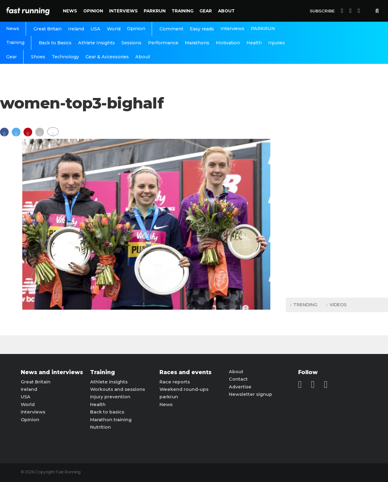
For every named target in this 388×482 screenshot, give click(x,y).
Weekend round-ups (183, 389)
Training (183, 10)
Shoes (38, 57)
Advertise (240, 387)
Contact (238, 379)
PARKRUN (155, 10)
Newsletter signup (250, 394)
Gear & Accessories (107, 57)
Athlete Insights (96, 43)
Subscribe (322, 10)
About (226, 10)
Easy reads (202, 29)
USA (95, 29)
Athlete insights (109, 382)
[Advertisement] (336, 195)
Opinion (93, 10)
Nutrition (100, 427)
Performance (163, 43)
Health (254, 43)
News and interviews (52, 372)
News (70, 10)
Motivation (228, 43)
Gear (205, 10)
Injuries (276, 43)
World (113, 29)
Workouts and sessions (117, 389)
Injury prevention (110, 397)
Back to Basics (55, 43)
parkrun (168, 397)
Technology (65, 57)
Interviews (123, 10)
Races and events (185, 372)
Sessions (131, 43)
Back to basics (107, 412)
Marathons (197, 43)
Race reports (174, 382)
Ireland (76, 29)
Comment (171, 29)
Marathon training (111, 420)
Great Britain (47, 29)
